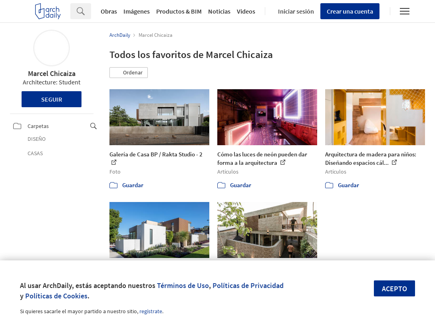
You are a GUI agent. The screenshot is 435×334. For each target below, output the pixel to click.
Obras (109, 11)
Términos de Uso (183, 285)
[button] (128, 72)
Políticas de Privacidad (248, 285)
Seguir (51, 99)
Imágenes (136, 11)
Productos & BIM (179, 11)
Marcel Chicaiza (51, 73)
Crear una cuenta (350, 11)
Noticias (219, 11)
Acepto (394, 288)
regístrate (150, 311)
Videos (246, 11)
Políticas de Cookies (56, 295)
